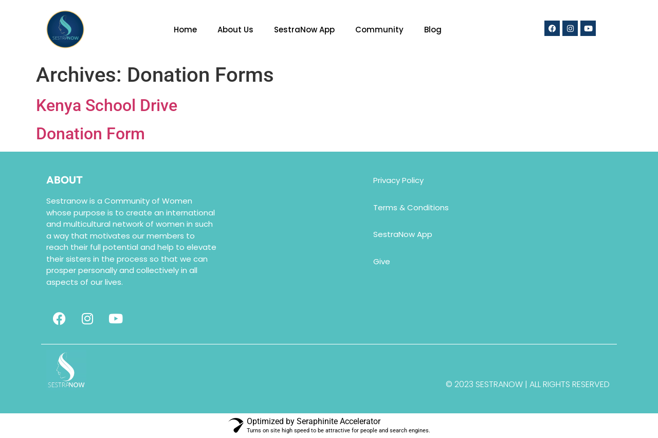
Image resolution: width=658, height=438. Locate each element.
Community (379, 29)
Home (185, 29)
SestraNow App (304, 29)
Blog (433, 29)
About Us (235, 29)
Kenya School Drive (106, 105)
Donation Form (90, 133)
